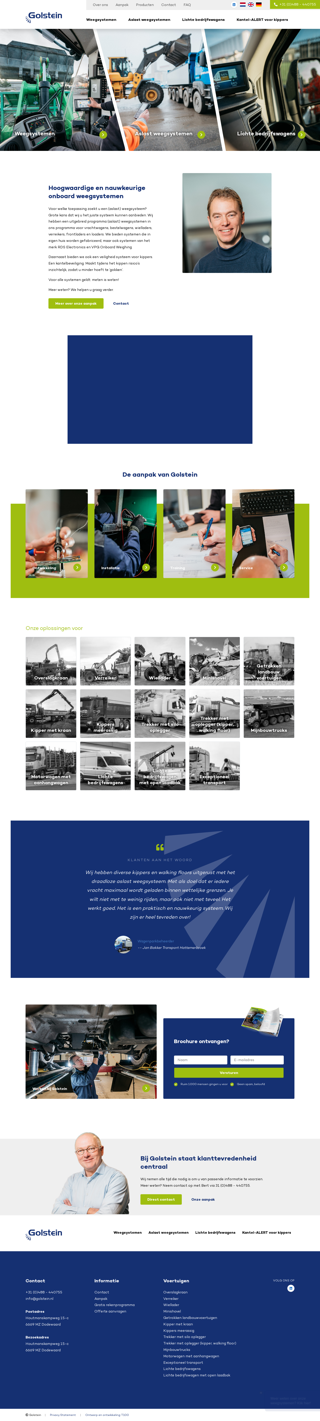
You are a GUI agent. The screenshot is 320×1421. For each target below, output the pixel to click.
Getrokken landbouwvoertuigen (190, 1318)
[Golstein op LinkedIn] (234, 4)
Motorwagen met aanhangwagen (191, 1356)
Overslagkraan (175, 1292)
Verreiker (170, 1299)
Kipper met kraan (178, 1324)
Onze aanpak (203, 1199)
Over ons (100, 5)
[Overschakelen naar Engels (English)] (251, 4)
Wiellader (171, 1305)
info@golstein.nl (39, 1299)
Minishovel (172, 1311)
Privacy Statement (63, 1415)
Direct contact (161, 1199)
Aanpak (122, 5)
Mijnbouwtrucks (176, 1350)
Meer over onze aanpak (76, 303)
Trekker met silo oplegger (184, 1337)
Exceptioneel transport (183, 1362)
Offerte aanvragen (110, 1311)
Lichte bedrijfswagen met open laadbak (196, 1375)
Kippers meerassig (178, 1330)
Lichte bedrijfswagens (203, 19)
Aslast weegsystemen (149, 19)
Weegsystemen (101, 19)
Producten (145, 5)
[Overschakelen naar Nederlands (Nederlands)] (243, 4)
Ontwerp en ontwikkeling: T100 (107, 1415)
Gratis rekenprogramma (114, 1305)
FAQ (187, 5)
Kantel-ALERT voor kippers (262, 19)
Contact (168, 5)
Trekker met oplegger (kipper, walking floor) (199, 1343)
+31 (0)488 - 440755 (295, 4)
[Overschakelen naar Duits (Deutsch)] (259, 4)
